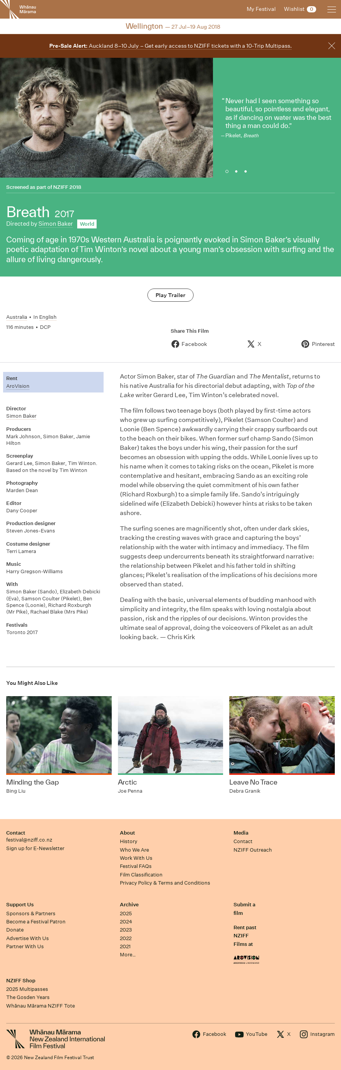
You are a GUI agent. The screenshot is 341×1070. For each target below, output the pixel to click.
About (127, 833)
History (128, 841)
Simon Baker (55, 223)
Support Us (20, 904)
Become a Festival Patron (36, 921)
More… (128, 954)
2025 (126, 913)
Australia (16, 317)
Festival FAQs (136, 866)
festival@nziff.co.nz (29, 840)
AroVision (17, 386)
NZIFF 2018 (67, 187)
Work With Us (136, 858)
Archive (129, 904)
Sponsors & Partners (30, 913)
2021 (125, 946)
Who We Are (134, 850)
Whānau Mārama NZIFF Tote (40, 1006)
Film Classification (141, 874)
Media (241, 833)
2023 (126, 930)
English (48, 317)
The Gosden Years (28, 997)
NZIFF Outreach (253, 850)
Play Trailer (170, 295)
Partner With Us (25, 946)
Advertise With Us (27, 938)
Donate (15, 930)
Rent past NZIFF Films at (245, 935)
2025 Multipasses (27, 989)
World (87, 224)
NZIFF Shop (20, 980)
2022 (126, 938)
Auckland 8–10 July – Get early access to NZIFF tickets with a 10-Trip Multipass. (170, 45)
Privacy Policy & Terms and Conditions (165, 883)
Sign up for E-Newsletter (35, 848)
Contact (15, 833)
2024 (126, 921)
